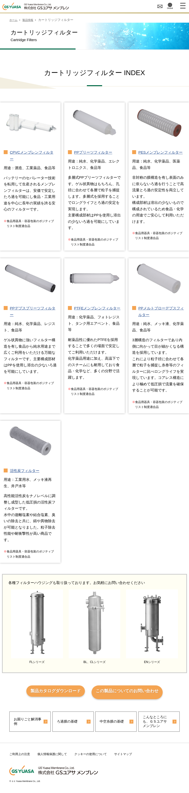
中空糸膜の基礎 (112, 723)
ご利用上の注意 (19, 756)
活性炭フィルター (24, 471)
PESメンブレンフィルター (160, 152)
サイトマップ (123, 756)
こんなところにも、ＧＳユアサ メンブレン (156, 723)
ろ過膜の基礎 (69, 723)
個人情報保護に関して (52, 756)
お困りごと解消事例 (25, 723)
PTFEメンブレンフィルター (97, 308)
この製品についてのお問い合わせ (129, 692)
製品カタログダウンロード (52, 692)
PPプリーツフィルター (93, 152)
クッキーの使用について (90, 756)
